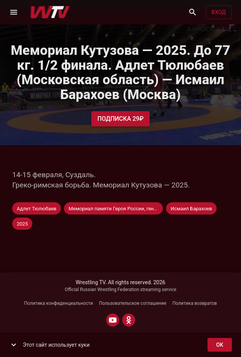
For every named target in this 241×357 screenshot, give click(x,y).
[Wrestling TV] (50, 12)
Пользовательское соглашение (132, 303)
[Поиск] (193, 12)
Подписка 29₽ (120, 118)
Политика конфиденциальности (58, 303)
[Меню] (14, 12)
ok (219, 345)
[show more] (14, 345)
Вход (218, 12)
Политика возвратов (194, 303)
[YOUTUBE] (112, 320)
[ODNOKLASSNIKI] (128, 320)
